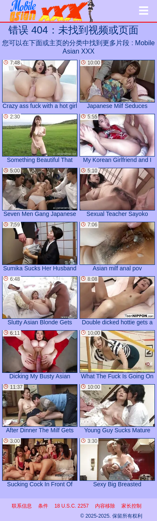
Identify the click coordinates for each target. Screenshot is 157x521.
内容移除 (105, 506)
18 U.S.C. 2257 (71, 506)
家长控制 (131, 506)
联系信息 (22, 506)
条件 (43, 506)
